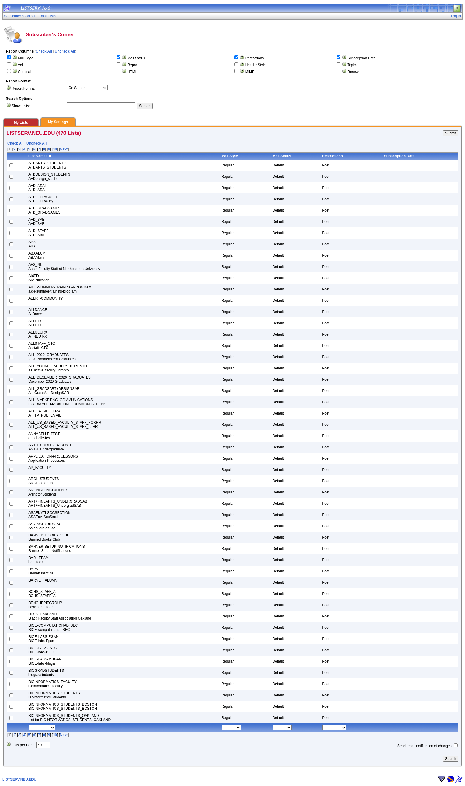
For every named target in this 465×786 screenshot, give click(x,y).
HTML (132, 72)
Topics (352, 65)
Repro (132, 65)
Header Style (255, 65)
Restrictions (254, 58)
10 (55, 149)
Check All (44, 51)
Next (64, 149)
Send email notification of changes (424, 746)
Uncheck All (65, 51)
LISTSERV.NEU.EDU (19, 779)
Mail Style (26, 58)
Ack (21, 65)
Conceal (24, 72)
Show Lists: (21, 106)
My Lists (21, 122)
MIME (249, 72)
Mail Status (136, 58)
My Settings (58, 122)
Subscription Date (361, 58)
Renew (352, 72)
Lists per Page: (23, 745)
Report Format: (24, 88)
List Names (37, 156)
